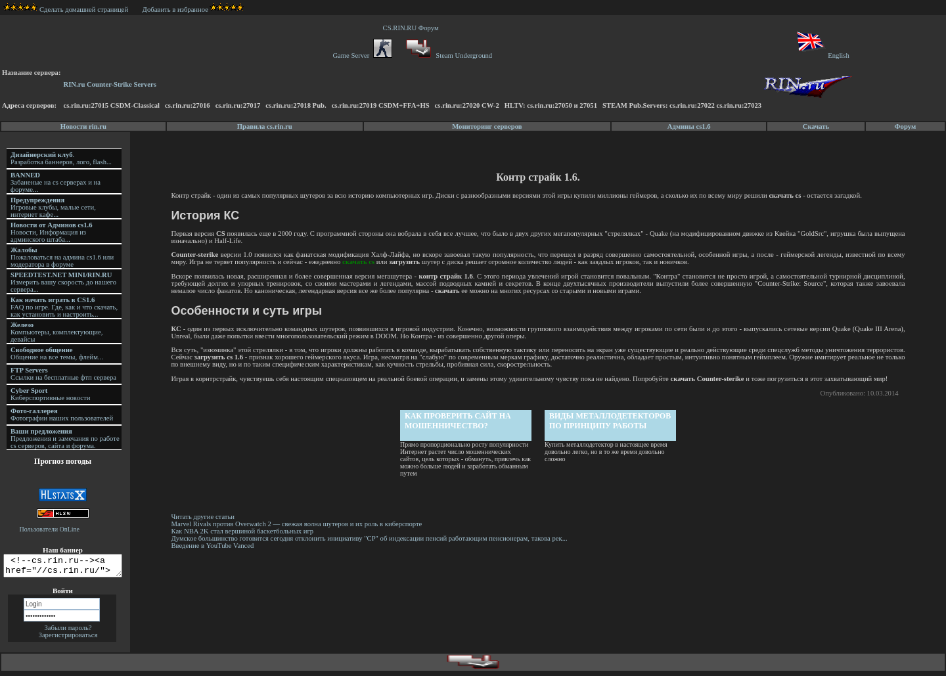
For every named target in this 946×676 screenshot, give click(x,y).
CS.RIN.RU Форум (412, 28)
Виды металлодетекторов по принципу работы (611, 420)
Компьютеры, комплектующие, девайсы (56, 332)
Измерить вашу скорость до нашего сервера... (63, 282)
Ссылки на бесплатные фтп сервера (63, 374)
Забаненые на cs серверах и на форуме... (56, 182)
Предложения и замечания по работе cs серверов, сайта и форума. (65, 438)
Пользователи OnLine (50, 529)
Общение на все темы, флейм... (57, 353)
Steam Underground (448, 55)
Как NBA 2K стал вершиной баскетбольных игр (244, 531)
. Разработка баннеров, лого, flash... (61, 158)
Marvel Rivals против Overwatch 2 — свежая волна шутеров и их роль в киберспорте (299, 524)
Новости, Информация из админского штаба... (52, 232)
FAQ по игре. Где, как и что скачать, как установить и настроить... (64, 307)
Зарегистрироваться (68, 638)
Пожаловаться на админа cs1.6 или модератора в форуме (62, 257)
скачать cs (360, 261)
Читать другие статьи (204, 516)
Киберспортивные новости (50, 394)
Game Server (362, 55)
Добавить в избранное (175, 9)
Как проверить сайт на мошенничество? (459, 420)
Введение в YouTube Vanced (214, 545)
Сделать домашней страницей (66, 9)
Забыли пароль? (67, 631)
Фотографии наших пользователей (62, 414)
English (822, 55)
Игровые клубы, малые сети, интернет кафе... (53, 207)
